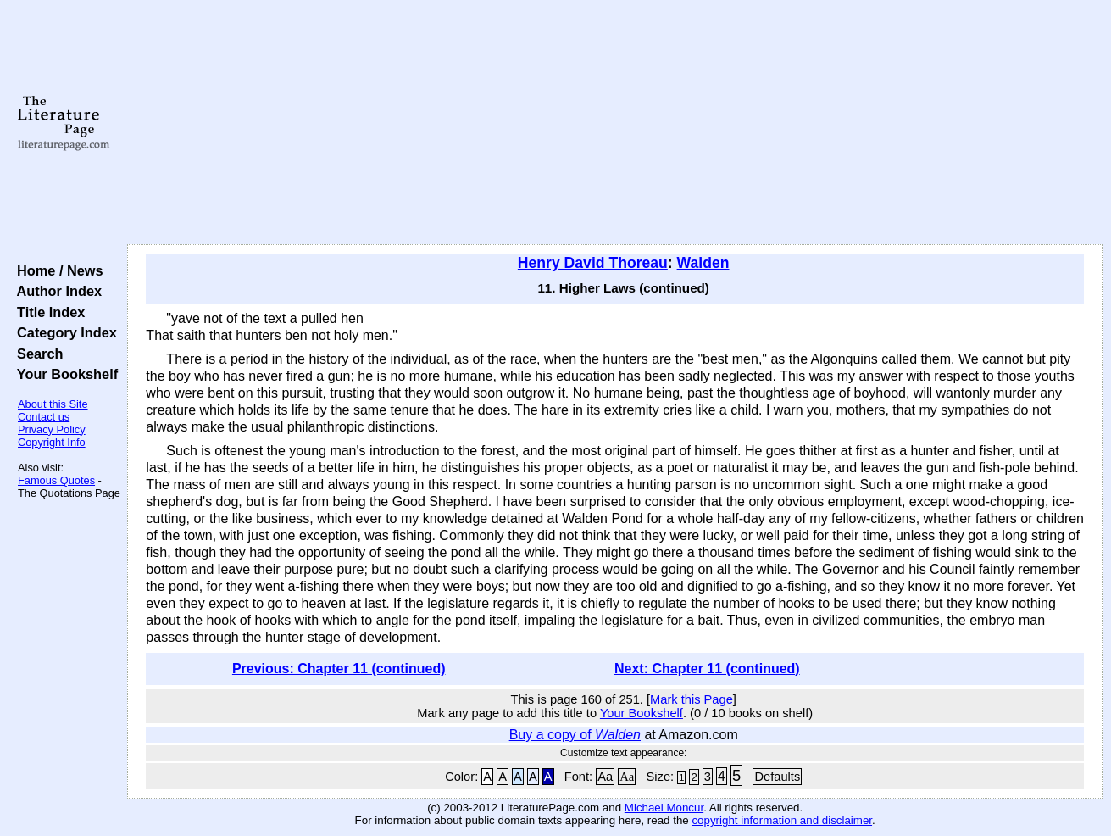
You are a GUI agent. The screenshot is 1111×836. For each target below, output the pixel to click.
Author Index (55, 290)
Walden (703, 262)
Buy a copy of (575, 734)
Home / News (56, 270)
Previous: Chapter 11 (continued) (339, 668)
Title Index (47, 312)
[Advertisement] (615, 123)
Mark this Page (691, 699)
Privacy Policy (52, 429)
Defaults (777, 776)
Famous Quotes (56, 480)
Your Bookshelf (63, 374)
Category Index (63, 332)
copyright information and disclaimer (782, 820)
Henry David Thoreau (593, 262)
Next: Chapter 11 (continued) (707, 668)
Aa (605, 776)
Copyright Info (52, 442)
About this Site (53, 404)
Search (36, 353)
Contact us (43, 416)
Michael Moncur (664, 807)
